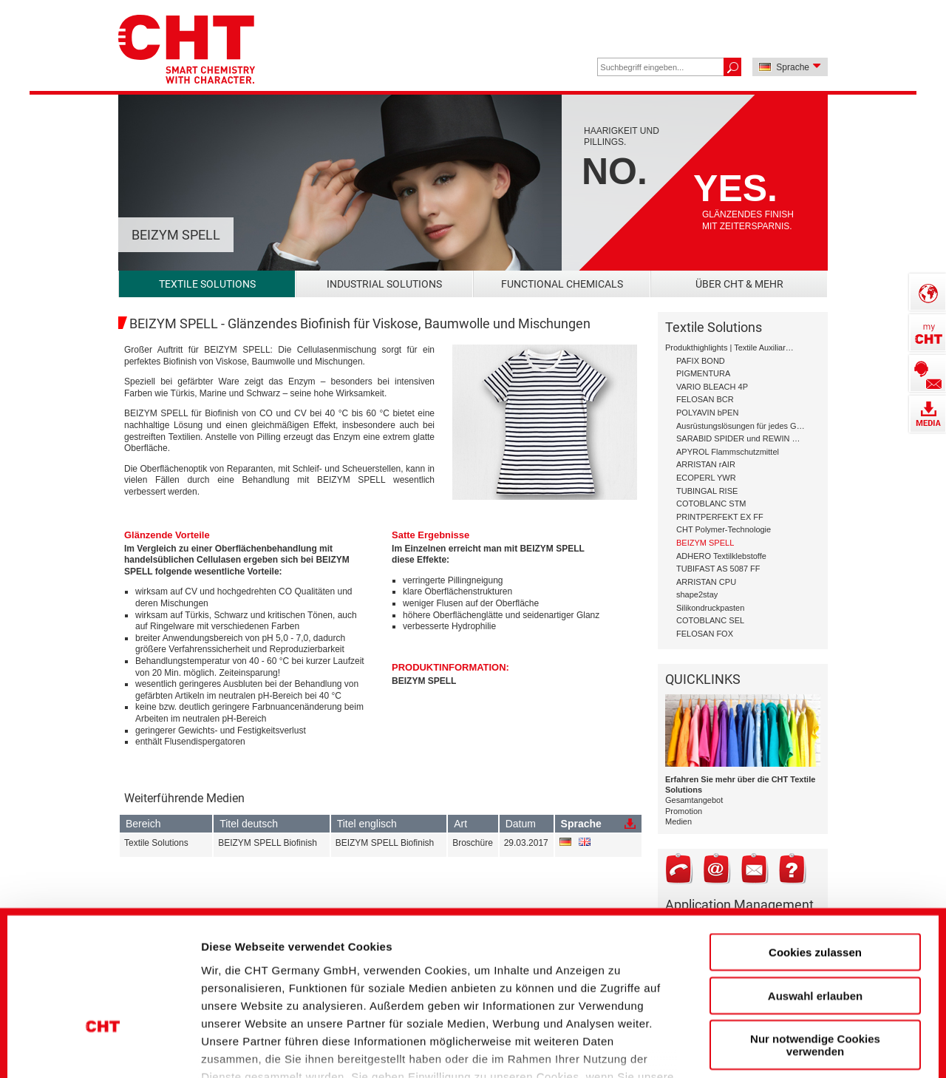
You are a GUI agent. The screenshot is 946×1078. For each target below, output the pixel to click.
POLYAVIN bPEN (707, 412)
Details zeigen (793, 1041)
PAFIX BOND (700, 360)
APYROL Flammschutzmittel (727, 451)
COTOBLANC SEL (710, 620)
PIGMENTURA (703, 373)
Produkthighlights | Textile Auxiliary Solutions (729, 347)
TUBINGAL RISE (707, 491)
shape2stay (697, 594)
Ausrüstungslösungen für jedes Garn (741, 425)
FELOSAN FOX (704, 633)
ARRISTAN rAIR (705, 464)
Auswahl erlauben (815, 885)
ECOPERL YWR (706, 477)
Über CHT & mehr (739, 284)
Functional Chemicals (562, 284)
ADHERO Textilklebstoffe (721, 556)
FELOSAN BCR (705, 399)
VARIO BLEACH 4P (712, 386)
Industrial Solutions (384, 284)
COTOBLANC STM (711, 503)
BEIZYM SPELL (424, 681)
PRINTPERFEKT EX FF (719, 516)
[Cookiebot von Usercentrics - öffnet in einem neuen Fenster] (103, 1042)
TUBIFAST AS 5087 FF (718, 568)
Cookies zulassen (815, 842)
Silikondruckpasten (710, 607)
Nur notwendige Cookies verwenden (815, 935)
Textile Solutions (207, 284)
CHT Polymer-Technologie (723, 529)
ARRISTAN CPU (706, 581)
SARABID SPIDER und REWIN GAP (741, 438)
